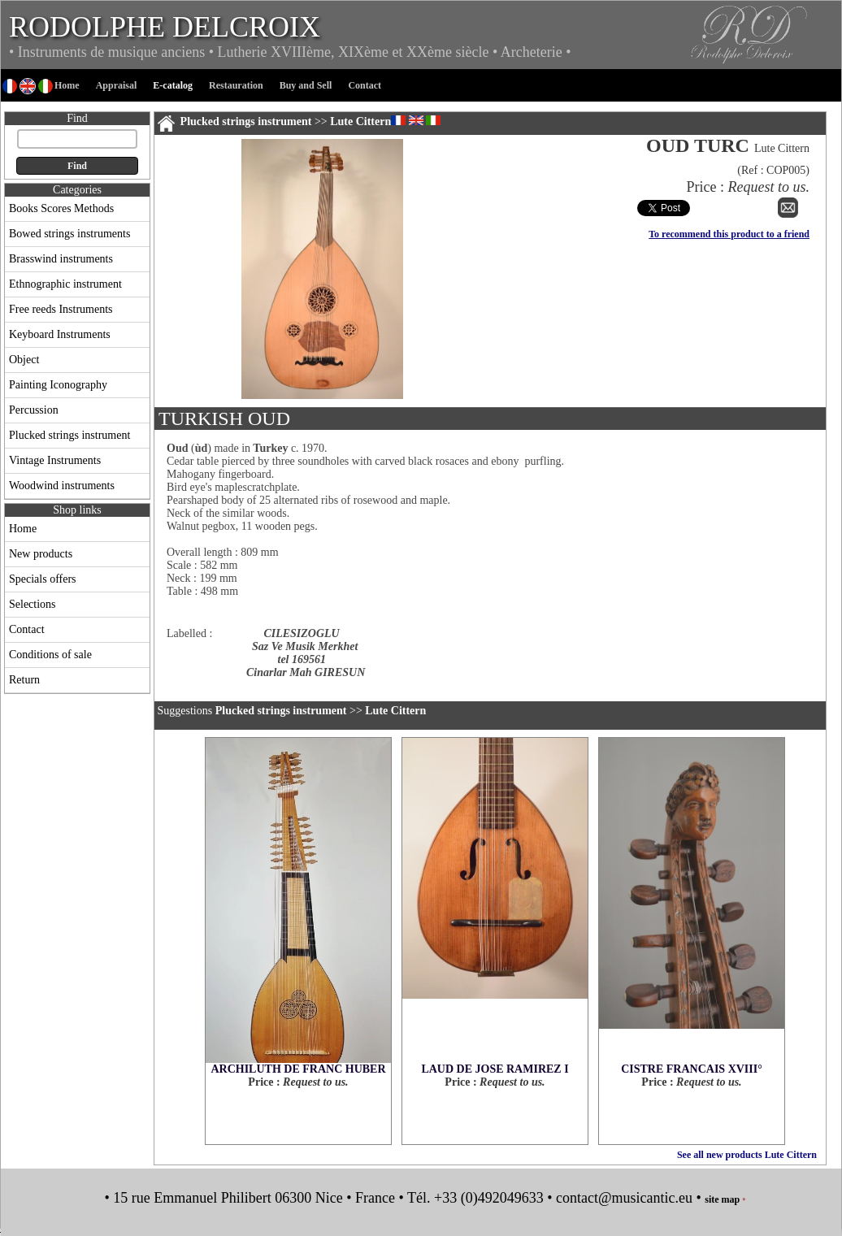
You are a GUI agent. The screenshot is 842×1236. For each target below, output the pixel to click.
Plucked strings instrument (69, 435)
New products (40, 554)
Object (24, 359)
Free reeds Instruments (61, 309)
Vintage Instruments (55, 460)
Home (23, 529)
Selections (32, 604)
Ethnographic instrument (65, 284)
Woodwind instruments (62, 485)
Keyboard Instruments (60, 334)
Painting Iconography (58, 385)
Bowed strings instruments (69, 234)
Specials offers (42, 579)
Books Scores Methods (61, 208)
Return (24, 680)
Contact (27, 629)
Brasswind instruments (61, 259)
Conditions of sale (50, 654)
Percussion (34, 410)
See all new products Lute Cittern (747, 1154)
